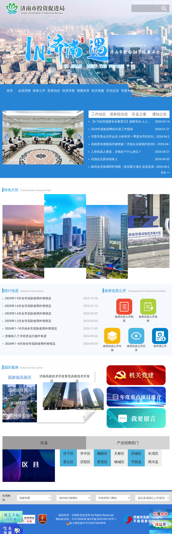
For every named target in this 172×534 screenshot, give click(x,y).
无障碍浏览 (160, 2)
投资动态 (53, 91)
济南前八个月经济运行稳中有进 (26, 336)
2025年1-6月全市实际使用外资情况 (28, 306)
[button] (80, 137)
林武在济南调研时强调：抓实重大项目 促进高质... (123, 166)
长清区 (153, 453)
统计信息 (11, 290)
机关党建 (98, 91)
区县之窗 (139, 114)
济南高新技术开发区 (51, 378)
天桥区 (119, 453)
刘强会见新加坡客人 (104, 159)
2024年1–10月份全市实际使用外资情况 (31, 328)
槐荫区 (102, 453)
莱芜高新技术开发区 (77, 378)
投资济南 (68, 91)
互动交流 (112, 91)
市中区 (85, 453)
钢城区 (119, 462)
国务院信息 (119, 114)
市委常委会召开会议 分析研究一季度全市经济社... (123, 136)
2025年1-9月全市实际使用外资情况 (28, 298)
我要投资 (83, 91)
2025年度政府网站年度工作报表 (112, 129)
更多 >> (165, 172)
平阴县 (136, 462)
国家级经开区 (20, 390)
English (147, 2)
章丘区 (68, 462)
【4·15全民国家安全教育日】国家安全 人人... (120, 121)
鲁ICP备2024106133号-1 (101, 519)
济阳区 (85, 462)
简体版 (137, 2)
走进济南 (24, 91)
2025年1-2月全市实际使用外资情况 (28, 321)
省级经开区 (20, 403)
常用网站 (6, 497)
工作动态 (98, 114)
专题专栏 (127, 91)
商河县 (153, 462)
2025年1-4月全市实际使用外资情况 (28, 313)
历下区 (68, 453)
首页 (10, 91)
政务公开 (39, 91)
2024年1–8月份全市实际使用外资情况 (30, 343)
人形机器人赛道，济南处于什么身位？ (116, 151)
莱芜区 (102, 462)
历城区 (136, 453)
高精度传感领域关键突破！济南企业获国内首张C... (124, 144)
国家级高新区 (20, 377)
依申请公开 (160, 346)
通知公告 (159, 114)
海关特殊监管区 (20, 415)
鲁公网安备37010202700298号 (87, 523)
